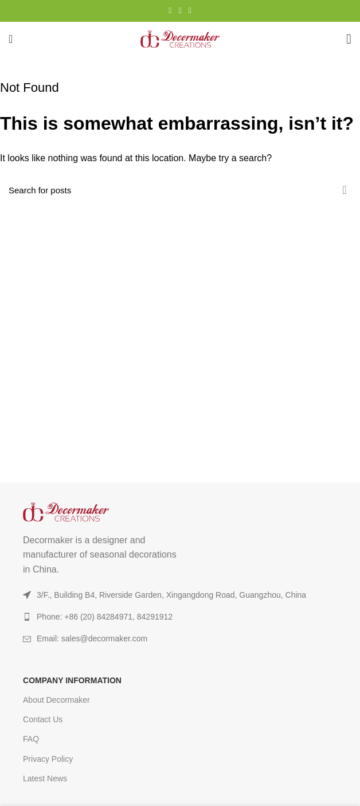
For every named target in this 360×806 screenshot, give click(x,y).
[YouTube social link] (180, 10)
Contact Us (42, 719)
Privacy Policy (48, 759)
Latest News (45, 778)
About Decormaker (56, 699)
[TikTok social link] (190, 10)
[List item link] (180, 638)
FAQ (31, 738)
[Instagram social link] (170, 10)
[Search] (180, 190)
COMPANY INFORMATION (72, 680)
